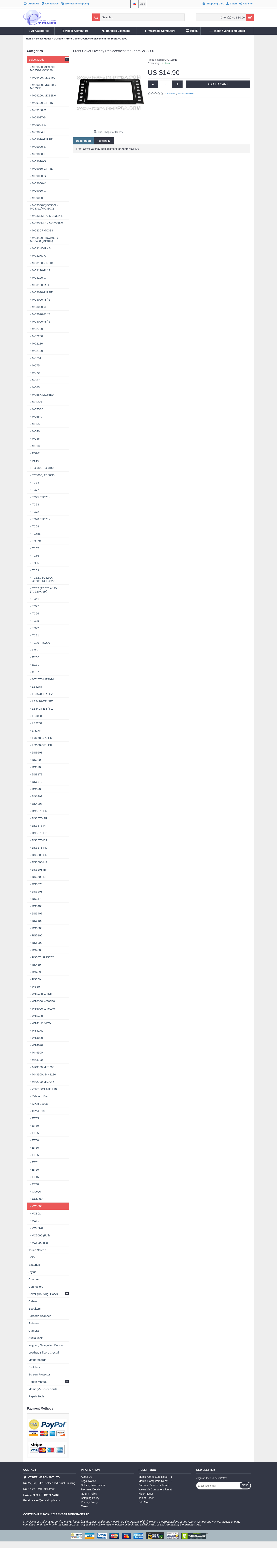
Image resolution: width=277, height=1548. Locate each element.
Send (245, 1485)
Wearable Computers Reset (155, 1489)
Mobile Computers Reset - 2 (155, 1481)
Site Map (144, 1502)
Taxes (84, 1506)
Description (83, 140)
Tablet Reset (146, 1497)
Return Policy (89, 1493)
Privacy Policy (89, 1502)
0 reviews (170, 93)
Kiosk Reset (146, 1493)
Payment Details (91, 1489)
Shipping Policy (90, 1497)
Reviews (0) (104, 140)
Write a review (186, 93)
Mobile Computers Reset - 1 (155, 1476)
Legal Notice (88, 1481)
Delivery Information (93, 1485)
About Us (86, 1476)
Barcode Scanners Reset (154, 1485)
